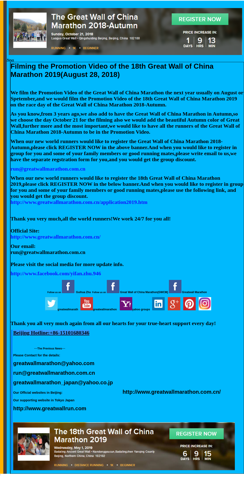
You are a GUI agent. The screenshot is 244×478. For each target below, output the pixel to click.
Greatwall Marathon (194, 292)
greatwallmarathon (105, 309)
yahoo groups (141, 309)
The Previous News (49, 348)
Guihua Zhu (83, 292)
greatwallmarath (68, 309)
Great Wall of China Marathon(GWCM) (144, 292)
